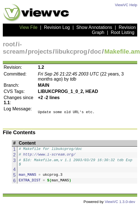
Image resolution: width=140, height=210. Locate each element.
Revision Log (57, 27)
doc (95, 51)
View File (28, 27)
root (9, 44)
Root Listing (123, 32)
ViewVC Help (126, 5)
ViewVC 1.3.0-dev (120, 205)
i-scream (14, 48)
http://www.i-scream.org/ (49, 156)
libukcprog (71, 51)
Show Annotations (94, 27)
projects (40, 51)
